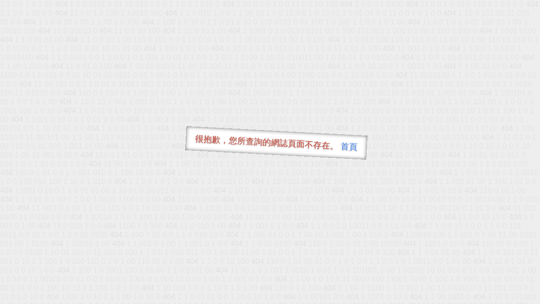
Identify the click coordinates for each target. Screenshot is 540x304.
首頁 (349, 146)
